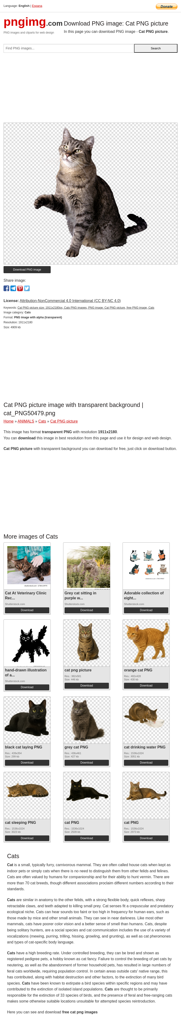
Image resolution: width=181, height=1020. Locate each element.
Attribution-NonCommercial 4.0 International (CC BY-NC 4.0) (70, 301)
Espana (37, 6)
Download (27, 610)
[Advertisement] (90, 89)
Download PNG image (27, 269)
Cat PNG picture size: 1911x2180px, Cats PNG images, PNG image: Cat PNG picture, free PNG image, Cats (85, 307)
